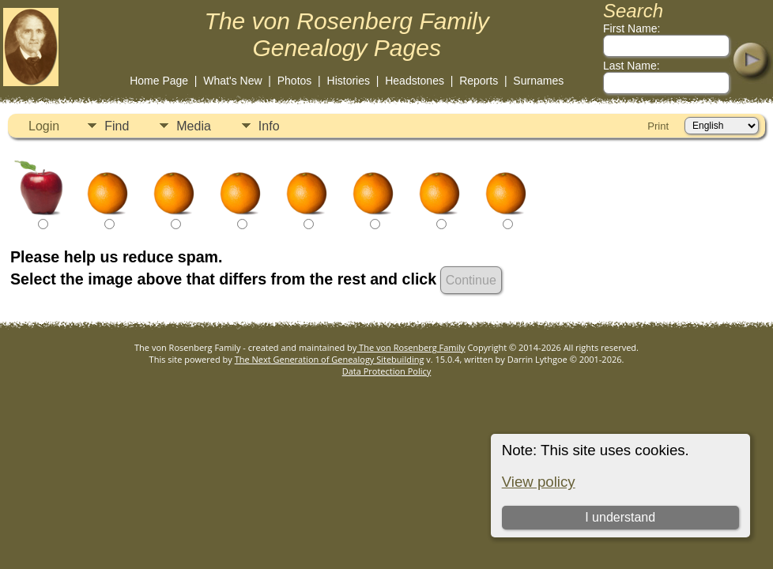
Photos (294, 80)
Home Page (159, 80)
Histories (348, 80)
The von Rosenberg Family (410, 347)
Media (193, 126)
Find (116, 126)
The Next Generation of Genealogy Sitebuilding (329, 359)
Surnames (538, 80)
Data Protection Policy (387, 371)
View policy (538, 481)
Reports (478, 80)
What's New (232, 80)
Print (658, 126)
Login (43, 126)
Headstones (414, 80)
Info (269, 126)
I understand (620, 517)
